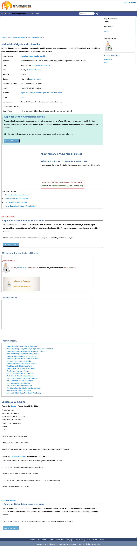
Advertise (102, 540)
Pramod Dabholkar (18, 456)
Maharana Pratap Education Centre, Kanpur (22, 354)
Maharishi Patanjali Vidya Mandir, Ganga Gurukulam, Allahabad (29, 349)
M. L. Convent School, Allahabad (18, 383)
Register (132, 2)
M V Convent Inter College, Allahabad (20, 373)
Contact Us (60, 540)
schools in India (34, 79)
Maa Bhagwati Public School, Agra (18, 366)
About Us (51, 540)
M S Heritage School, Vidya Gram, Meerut (21, 378)
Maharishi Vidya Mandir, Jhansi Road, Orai (22, 346)
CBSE (23, 97)
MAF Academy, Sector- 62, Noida (18, 361)
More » (38, 13)
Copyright (69, 540)
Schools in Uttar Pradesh (18, 37)
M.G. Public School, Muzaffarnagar (19, 386)
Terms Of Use (92, 540)
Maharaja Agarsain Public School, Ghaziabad (22, 358)
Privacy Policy (80, 540)
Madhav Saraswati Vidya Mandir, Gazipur (21, 363)
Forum (31, 13)
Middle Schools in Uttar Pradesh (16, 198)
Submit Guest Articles (38, 540)
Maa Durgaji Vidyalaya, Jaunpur (18, 371)
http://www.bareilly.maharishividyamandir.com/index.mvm (41, 93)
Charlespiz (108, 59)
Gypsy (13, 406)
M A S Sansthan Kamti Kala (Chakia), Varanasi (23, 388)
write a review (22, 268)
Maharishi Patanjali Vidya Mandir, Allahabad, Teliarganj (26, 351)
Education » (5, 13)
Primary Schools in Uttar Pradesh (17, 195)
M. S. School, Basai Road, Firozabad (19, 376)
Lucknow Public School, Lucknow (18, 390)
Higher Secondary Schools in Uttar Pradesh (20, 206)
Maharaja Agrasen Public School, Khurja (21, 356)
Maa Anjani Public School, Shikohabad (20, 368)
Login (126, 2)
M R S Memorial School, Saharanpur (19, 381)
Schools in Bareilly (36, 37)
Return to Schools (8, 500)
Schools (4, 37)
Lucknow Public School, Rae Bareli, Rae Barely (23, 393)
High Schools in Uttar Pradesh (16, 202)
